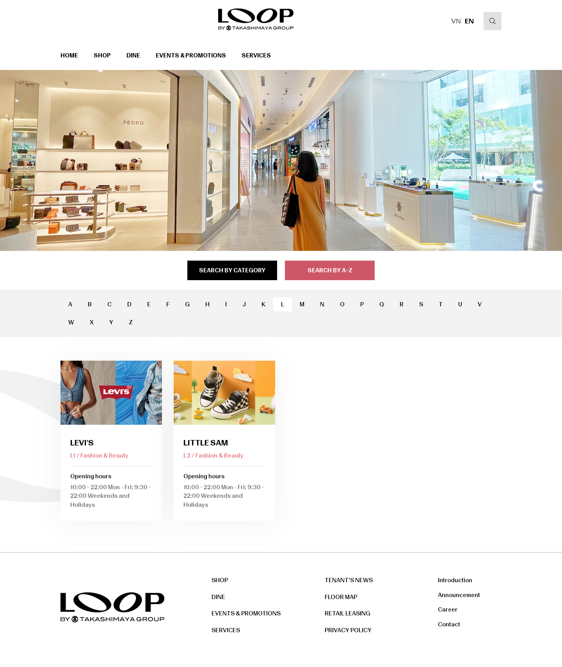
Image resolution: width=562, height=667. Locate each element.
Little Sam (205, 442)
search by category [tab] (232, 270)
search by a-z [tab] (330, 270)
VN (456, 21)
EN (469, 21)
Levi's (82, 442)
